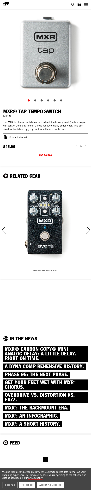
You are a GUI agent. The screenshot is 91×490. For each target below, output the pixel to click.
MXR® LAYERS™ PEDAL (45, 271)
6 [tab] (61, 101)
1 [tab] (29, 101)
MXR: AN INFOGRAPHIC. (31, 416)
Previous (2, 230)
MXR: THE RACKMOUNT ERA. (36, 408)
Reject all (27, 484)
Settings (10, 484)
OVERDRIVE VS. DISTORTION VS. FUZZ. (40, 397)
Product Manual (18, 137)
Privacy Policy (35, 477)
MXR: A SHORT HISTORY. (32, 424)
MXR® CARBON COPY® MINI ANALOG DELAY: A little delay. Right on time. (41, 354)
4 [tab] (48, 101)
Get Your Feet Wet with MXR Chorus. (40, 385)
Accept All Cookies (50, 484)
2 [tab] (35, 101)
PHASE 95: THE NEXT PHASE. (37, 374)
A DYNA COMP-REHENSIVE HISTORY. (44, 366)
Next (88, 230)
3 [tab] (42, 101)
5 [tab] (55, 101)
